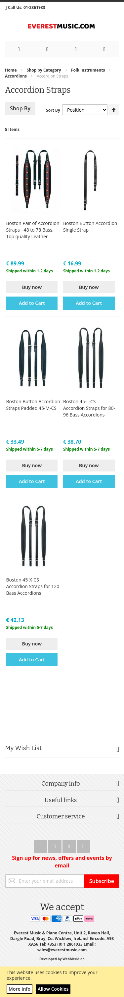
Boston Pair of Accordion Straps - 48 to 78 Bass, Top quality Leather (32, 230)
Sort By (53, 110)
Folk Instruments (88, 70)
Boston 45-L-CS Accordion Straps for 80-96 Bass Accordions (89, 408)
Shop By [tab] (20, 108)
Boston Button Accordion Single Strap (90, 226)
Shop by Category (44, 70)
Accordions (16, 76)
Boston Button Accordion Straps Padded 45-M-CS (33, 404)
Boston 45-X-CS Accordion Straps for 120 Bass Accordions (32, 586)
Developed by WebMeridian (62, 959)
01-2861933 (34, 7)
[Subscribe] (101, 881)
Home (11, 70)
